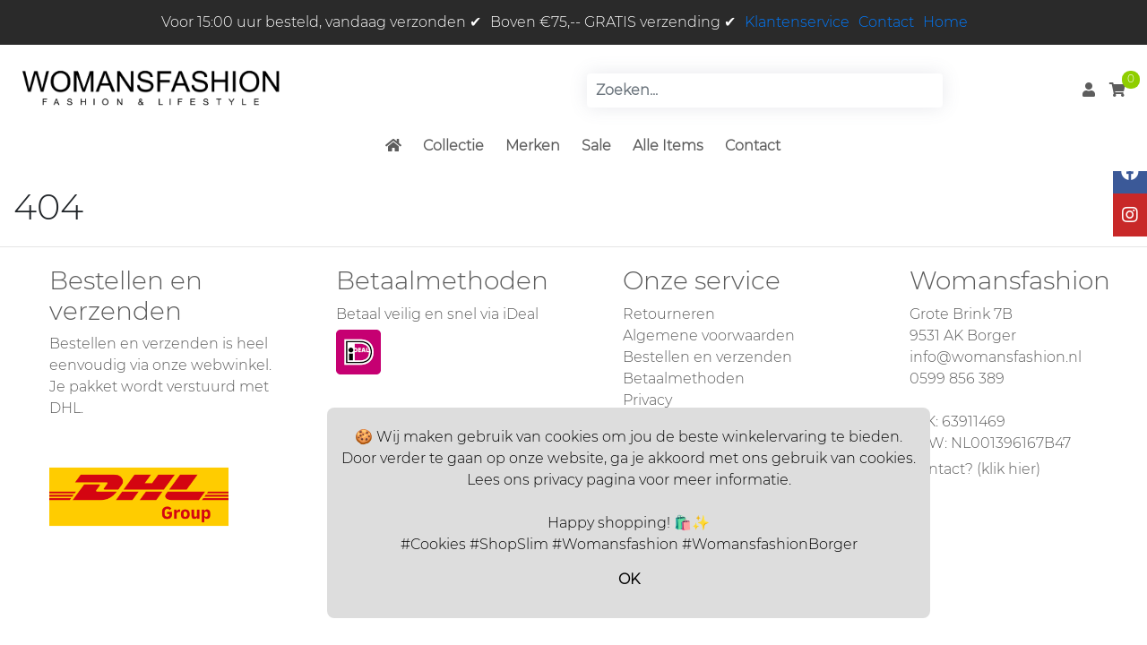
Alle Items (668, 145)
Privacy (647, 399)
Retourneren (669, 313)
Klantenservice (797, 21)
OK (629, 579)
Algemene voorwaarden (709, 335)
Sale (596, 145)
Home (945, 21)
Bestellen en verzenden (707, 357)
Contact (886, 21)
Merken (532, 145)
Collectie (453, 145)
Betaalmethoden (684, 378)
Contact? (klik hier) (975, 468)
